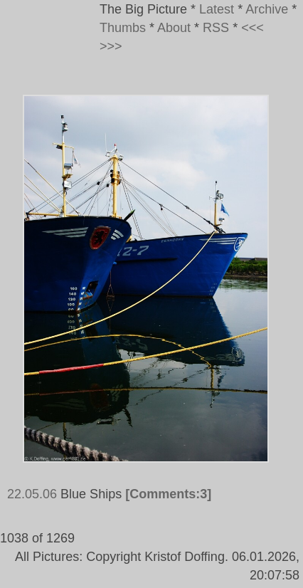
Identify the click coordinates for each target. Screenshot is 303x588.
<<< (252, 28)
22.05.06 (32, 494)
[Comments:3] (168, 494)
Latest (216, 9)
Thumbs (123, 28)
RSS (216, 28)
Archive (266, 9)
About (174, 28)
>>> (111, 46)
